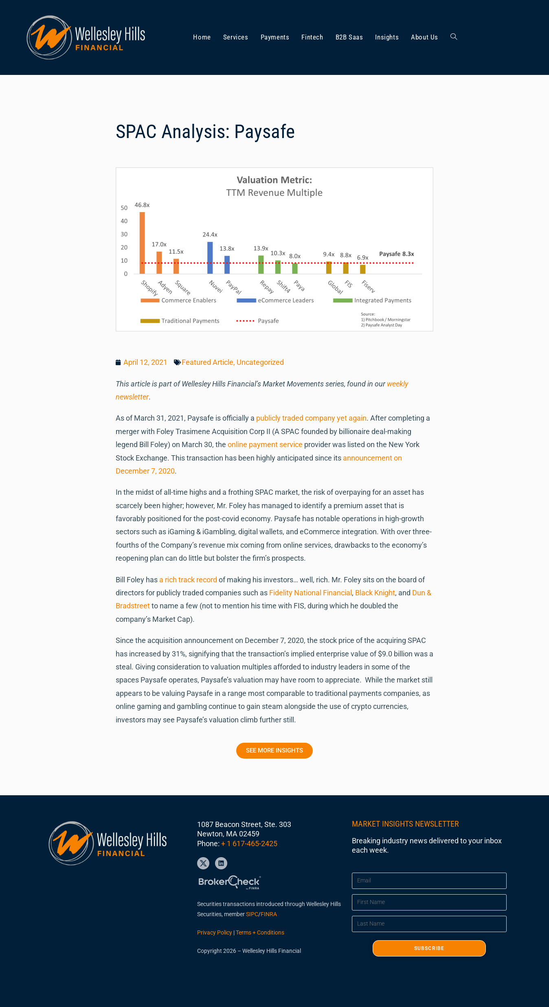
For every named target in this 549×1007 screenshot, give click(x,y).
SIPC (252, 914)
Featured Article (207, 362)
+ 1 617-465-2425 (249, 843)
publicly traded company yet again (311, 418)
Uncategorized (260, 362)
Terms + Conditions (260, 932)
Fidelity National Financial (310, 592)
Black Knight (374, 592)
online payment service (265, 444)
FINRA (269, 914)
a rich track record (188, 579)
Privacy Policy (214, 932)
